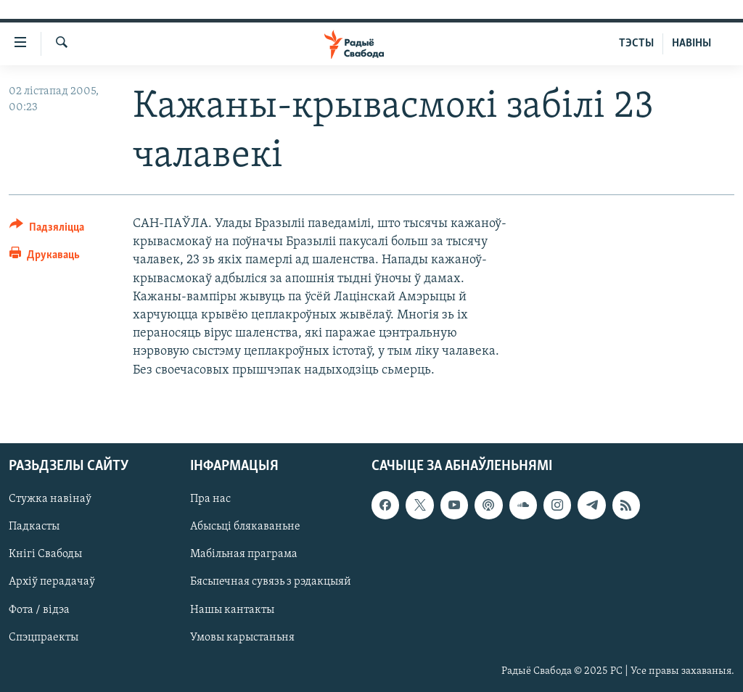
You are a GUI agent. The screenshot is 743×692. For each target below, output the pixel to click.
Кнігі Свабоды (45, 554)
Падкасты (34, 526)
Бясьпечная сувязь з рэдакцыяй (270, 582)
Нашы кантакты (232, 609)
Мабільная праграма (243, 554)
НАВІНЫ (691, 43)
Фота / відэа (39, 609)
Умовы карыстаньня (242, 637)
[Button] (46, 229)
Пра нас (210, 499)
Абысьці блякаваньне (245, 526)
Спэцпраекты (43, 637)
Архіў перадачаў (52, 582)
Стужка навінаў (50, 499)
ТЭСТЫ (636, 43)
